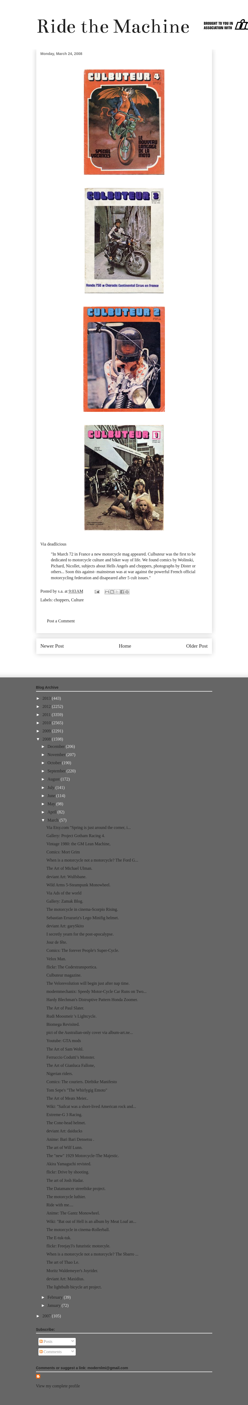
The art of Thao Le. (62, 1262)
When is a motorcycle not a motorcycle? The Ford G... (92, 860)
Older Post (197, 646)
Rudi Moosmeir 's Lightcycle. (71, 1016)
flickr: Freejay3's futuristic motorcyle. (78, 1246)
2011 (47, 714)
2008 (47, 739)
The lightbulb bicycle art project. (74, 1287)
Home (125, 646)
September (56, 771)
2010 (47, 723)
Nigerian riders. (59, 1073)
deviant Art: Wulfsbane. (66, 876)
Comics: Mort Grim (63, 852)
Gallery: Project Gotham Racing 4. (75, 835)
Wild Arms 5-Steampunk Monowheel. (78, 885)
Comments (50, 1351)
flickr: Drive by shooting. (67, 1172)
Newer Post (52, 646)
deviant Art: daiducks (64, 1131)
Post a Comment (61, 621)
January (54, 1305)
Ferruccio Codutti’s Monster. (70, 1057)
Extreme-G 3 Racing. (64, 1114)
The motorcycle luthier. (66, 1196)
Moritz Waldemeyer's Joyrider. (72, 1270)
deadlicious (57, 544)
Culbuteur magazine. (63, 975)
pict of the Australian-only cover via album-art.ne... (89, 1032)
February (55, 1297)
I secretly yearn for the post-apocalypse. (80, 934)
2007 (47, 1316)
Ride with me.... (59, 1205)
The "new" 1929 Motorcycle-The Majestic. (82, 1155)
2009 (47, 731)
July (51, 787)
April (52, 812)
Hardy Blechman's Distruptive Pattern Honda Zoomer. (92, 999)
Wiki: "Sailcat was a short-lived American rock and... (91, 1106)
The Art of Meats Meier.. (67, 1098)
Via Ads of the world (63, 893)
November (56, 754)
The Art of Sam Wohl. (64, 1049)
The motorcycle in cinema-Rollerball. (78, 1229)
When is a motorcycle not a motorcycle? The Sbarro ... (92, 1254)
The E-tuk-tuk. (58, 1238)
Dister (186, 566)
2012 (47, 706)
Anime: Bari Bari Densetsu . (70, 1139)
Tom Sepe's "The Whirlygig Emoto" (76, 1090)
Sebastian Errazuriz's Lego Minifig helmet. (82, 918)
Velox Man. (56, 959)
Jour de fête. (56, 942)
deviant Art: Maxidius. (65, 1279)
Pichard (57, 566)
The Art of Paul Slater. (65, 1008)
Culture (77, 600)
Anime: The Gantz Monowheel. (73, 1213)
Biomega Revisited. (62, 1024)
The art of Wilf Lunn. (64, 1147)
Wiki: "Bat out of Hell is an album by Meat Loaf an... (91, 1221)
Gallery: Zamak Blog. (64, 901)
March (53, 820)
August (53, 779)
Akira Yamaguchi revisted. (68, 1164)
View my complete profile (58, 1386)
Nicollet (72, 566)
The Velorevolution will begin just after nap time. (87, 983)
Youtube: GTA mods (63, 1040)
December (56, 746)
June (51, 795)
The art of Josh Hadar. (65, 1180)
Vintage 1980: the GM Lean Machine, (78, 844)
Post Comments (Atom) (135, 662)
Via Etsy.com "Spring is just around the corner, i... (88, 827)
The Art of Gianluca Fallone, (70, 1065)
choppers (61, 600)
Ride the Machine (112, 26)
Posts (46, 1341)
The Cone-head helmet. (66, 1123)
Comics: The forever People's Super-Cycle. (82, 950)
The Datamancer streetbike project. (75, 1188)
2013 (47, 698)
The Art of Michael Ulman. (69, 868)
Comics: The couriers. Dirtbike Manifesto (81, 1081)
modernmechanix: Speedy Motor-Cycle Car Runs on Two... (96, 991)
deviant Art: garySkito (65, 926)
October (54, 763)
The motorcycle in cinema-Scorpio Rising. (82, 909)
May (51, 804)
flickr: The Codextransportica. (71, 967)
